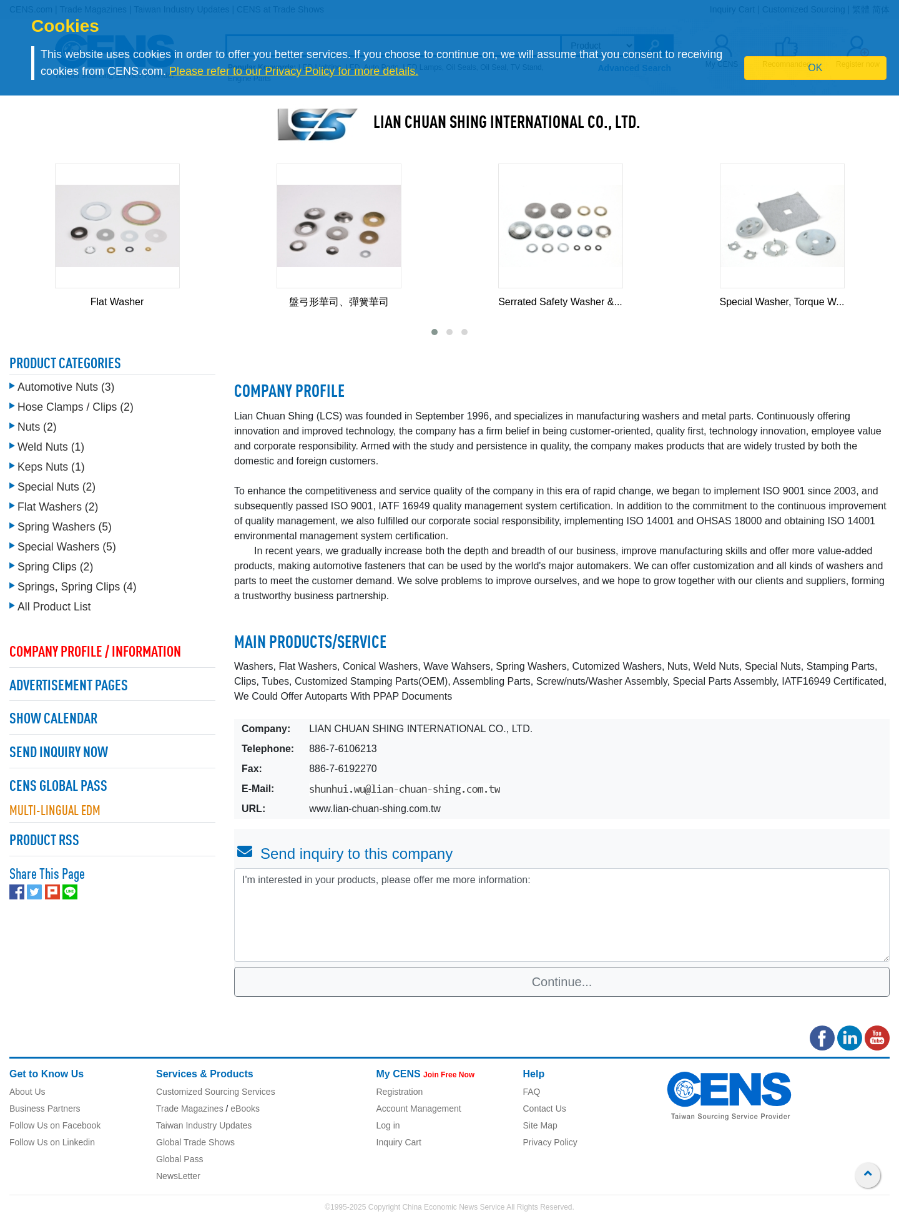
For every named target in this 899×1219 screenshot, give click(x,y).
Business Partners (45, 1109)
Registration (399, 1092)
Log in (388, 1125)
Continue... (562, 982)
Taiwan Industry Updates (204, 1125)
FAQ (532, 1092)
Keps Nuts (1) (51, 464)
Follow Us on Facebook (55, 1125)
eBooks (245, 1109)
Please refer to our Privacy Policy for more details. (293, 71)
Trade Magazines (190, 1109)
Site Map (540, 1125)
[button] (434, 332)
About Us (27, 1092)
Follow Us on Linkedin (52, 1142)
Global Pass (179, 1159)
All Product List (54, 603)
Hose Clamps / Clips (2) (75, 404)
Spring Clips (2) (55, 563)
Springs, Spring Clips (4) (77, 583)
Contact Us (544, 1109)
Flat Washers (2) (57, 503)
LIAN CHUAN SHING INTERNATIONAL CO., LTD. (507, 123)
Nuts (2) (37, 424)
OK (815, 67)
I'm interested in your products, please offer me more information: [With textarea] (562, 915)
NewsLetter (178, 1176)
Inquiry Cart (398, 1142)
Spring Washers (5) (64, 523)
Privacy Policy (550, 1142)
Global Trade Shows (195, 1142)
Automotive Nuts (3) (65, 384)
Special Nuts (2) (56, 483)
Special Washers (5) (66, 543)
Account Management (418, 1109)
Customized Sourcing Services (215, 1092)
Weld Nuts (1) (50, 444)
